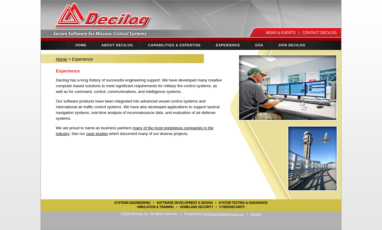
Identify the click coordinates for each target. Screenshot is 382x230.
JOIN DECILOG (291, 45)
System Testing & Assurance (243, 202)
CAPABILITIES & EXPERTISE (173, 43)
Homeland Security (196, 207)
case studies (97, 133)
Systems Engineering (132, 202)
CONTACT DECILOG (319, 33)
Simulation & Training (155, 207)
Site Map (256, 214)
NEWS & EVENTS (281, 33)
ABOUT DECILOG (116, 43)
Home (61, 59)
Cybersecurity (232, 207)
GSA (259, 45)
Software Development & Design (184, 202)
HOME (80, 45)
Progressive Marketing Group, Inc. (223, 214)
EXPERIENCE (226, 43)
